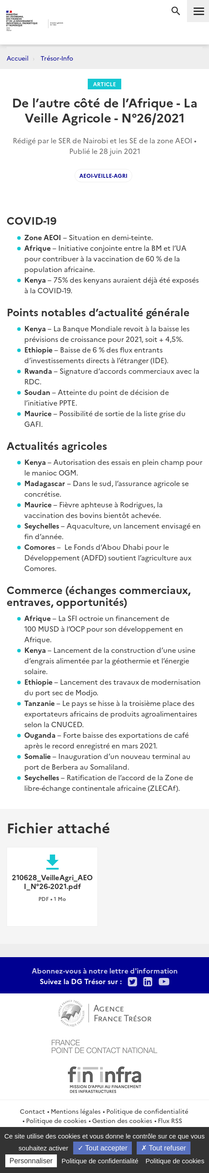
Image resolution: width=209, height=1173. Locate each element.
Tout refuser (163, 1148)
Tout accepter (102, 1148)
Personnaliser (31, 1161)
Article (104, 84)
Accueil (18, 58)
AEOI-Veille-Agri (103, 175)
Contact (32, 1111)
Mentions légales (76, 1111)
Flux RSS (170, 1120)
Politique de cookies (56, 1120)
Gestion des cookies (122, 1120)
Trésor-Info (57, 58)
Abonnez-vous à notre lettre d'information (105, 970)
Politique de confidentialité (147, 1111)
